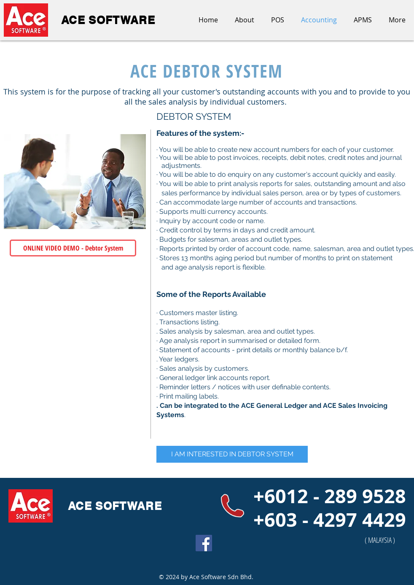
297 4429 (365, 520)
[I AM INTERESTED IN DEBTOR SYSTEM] (232, 454)
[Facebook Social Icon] (204, 543)
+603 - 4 (288, 520)
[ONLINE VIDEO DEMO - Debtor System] (73, 248)
